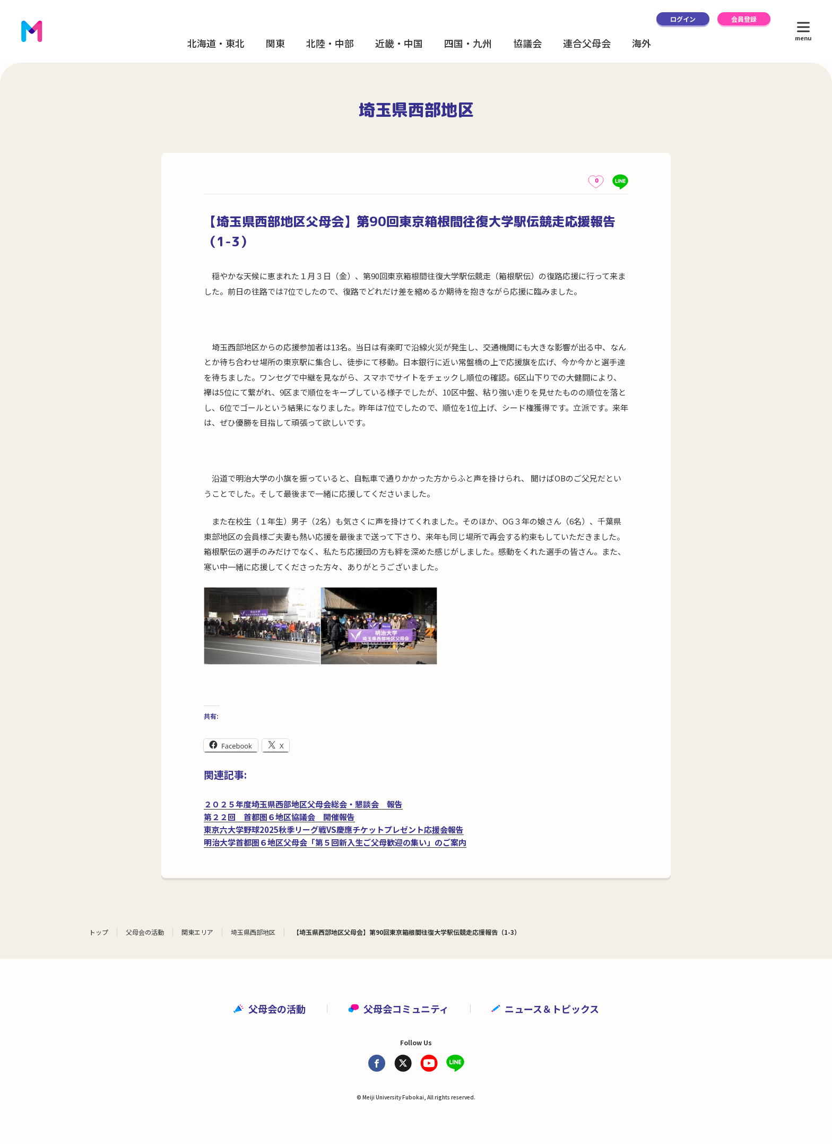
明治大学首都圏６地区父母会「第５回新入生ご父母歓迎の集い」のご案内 (335, 842)
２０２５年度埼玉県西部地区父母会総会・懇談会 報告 (303, 804)
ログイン (683, 18)
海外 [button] (641, 43)
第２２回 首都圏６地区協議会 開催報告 (279, 816)
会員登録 (744, 18)
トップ (98, 931)
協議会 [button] (527, 43)
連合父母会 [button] (587, 43)
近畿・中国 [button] (399, 43)
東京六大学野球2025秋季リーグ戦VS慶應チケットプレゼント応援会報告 (334, 829)
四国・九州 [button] (468, 43)
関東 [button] (275, 43)
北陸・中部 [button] (330, 43)
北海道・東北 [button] (216, 43)
